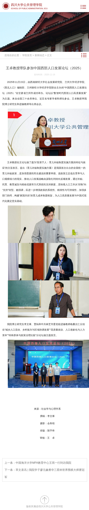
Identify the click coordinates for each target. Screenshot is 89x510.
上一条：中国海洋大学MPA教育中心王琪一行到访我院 (38, 462)
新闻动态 (39, 55)
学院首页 (27, 55)
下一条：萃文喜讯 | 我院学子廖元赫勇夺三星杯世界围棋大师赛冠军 (44, 473)
